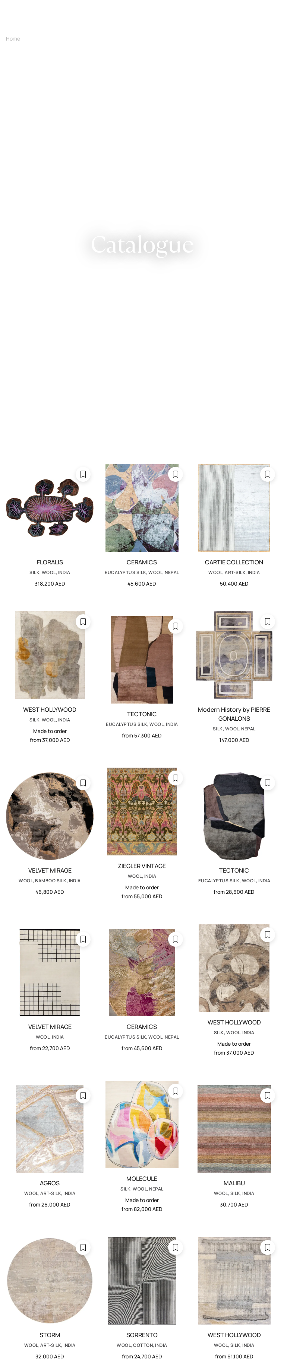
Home (13, 38)
